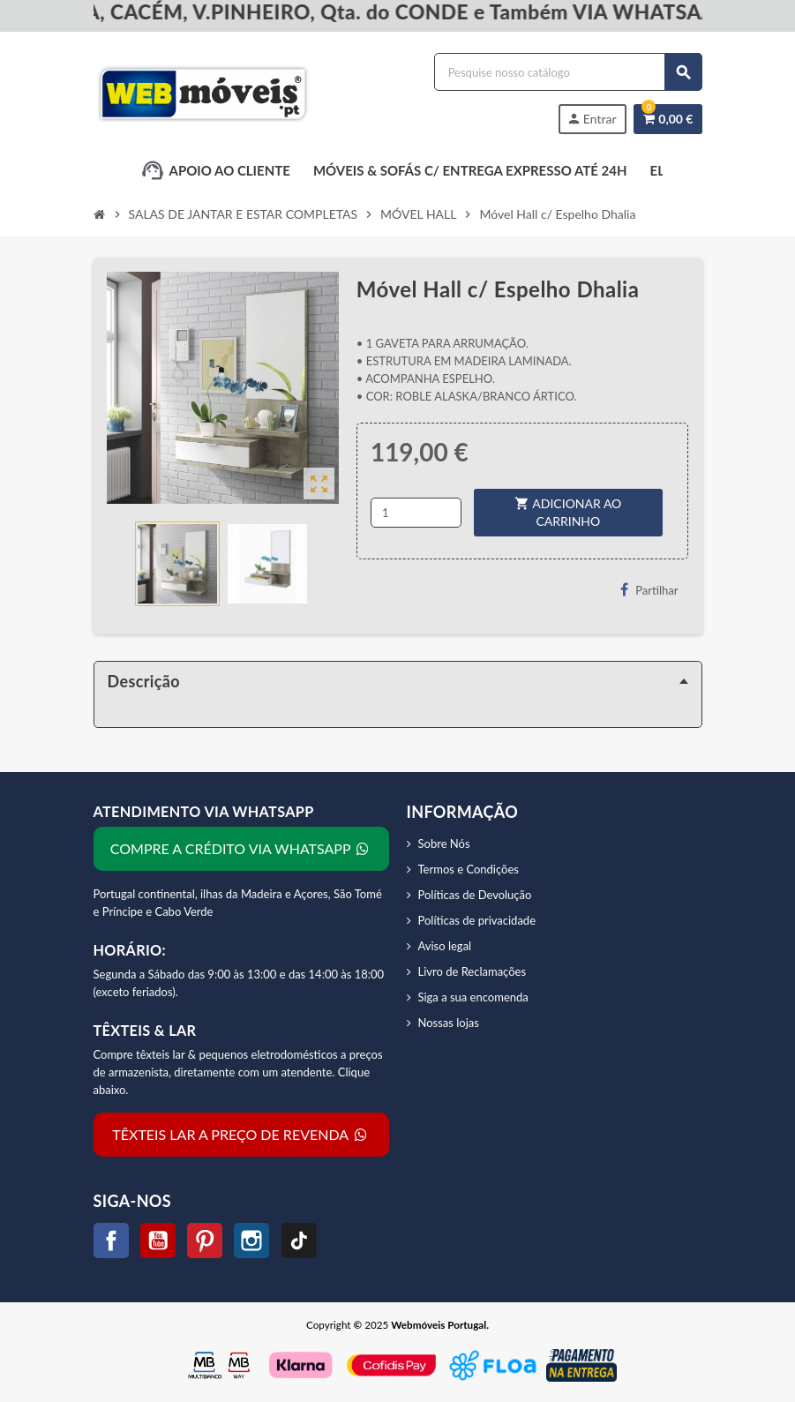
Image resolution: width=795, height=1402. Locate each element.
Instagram (251, 1240)
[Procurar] (567, 72)
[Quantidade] (416, 513)
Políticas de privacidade (477, 920)
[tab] (397, 681)
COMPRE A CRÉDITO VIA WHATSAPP (240, 848)
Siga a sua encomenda (473, 997)
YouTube (158, 1240)
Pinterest (204, 1240)
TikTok (299, 1240)
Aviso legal (445, 946)
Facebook (111, 1240)
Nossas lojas (448, 1023)
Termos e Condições (468, 869)
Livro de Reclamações (472, 971)
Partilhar (649, 589)
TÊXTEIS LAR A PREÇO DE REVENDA (240, 1134)
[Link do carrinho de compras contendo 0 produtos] (667, 119)
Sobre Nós (444, 843)
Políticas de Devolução (475, 895)
